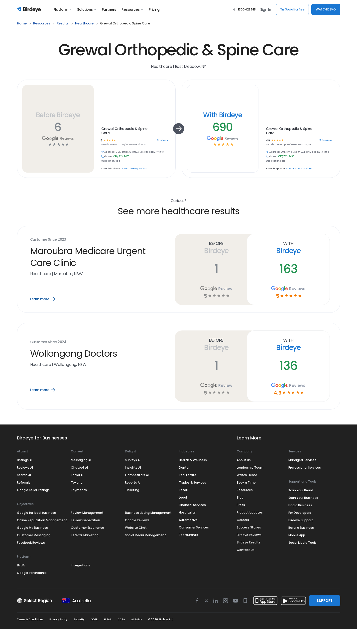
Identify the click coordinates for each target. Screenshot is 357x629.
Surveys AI (132, 460)
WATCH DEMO (326, 9)
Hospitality (187, 512)
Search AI (24, 475)
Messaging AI (81, 460)
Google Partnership (32, 573)
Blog (240, 497)
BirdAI (21, 565)
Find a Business (300, 505)
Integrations (80, 565)
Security (79, 619)
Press (241, 505)
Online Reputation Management (42, 520)
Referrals (23, 482)
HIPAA (108, 619)
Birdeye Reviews (249, 535)
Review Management (87, 513)
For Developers (299, 513)
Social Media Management (145, 535)
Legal (183, 497)
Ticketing (132, 490)
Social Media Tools (302, 542)
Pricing (154, 9)
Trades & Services (192, 482)
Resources (132, 9)
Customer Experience (87, 527)
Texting (77, 482)
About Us (244, 460)
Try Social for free (292, 9)
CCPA (121, 619)
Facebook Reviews (31, 542)
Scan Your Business (303, 498)
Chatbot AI (79, 467)
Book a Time (246, 482)
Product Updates (250, 512)
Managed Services (302, 460)
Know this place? (110, 168)
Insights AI (133, 467)
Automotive (188, 520)
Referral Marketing (85, 535)
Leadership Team (250, 467)
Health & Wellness (193, 460)
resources (41, 23)
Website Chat (136, 527)
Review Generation (85, 520)
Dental (184, 467)
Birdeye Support (300, 520)
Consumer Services (194, 527)
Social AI (77, 475)
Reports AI (132, 482)
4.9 (268, 140)
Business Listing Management (148, 513)
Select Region (34, 600)
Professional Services (304, 467)
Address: (109, 152)
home (22, 23)
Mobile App (296, 535)
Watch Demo (247, 475)
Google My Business (32, 527)
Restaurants (188, 535)
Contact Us (245, 550)
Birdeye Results (248, 542)
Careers (243, 520)
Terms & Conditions (30, 619)
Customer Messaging (33, 535)
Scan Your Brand (300, 490)
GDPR (94, 619)
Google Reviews (137, 520)
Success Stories (249, 527)
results (63, 23)
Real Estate (187, 475)
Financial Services (192, 505)
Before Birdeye (58, 114)
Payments (79, 490)
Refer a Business (301, 527)
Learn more (46, 299)
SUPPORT (324, 600)
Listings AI (24, 460)
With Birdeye (222, 114)
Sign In (265, 9)
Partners (109, 9)
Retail (183, 490)
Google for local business (36, 513)
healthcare (84, 23)
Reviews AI (25, 467)
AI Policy (136, 619)
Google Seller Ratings (33, 490)
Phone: (108, 156)
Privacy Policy (58, 619)
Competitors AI (137, 475)
